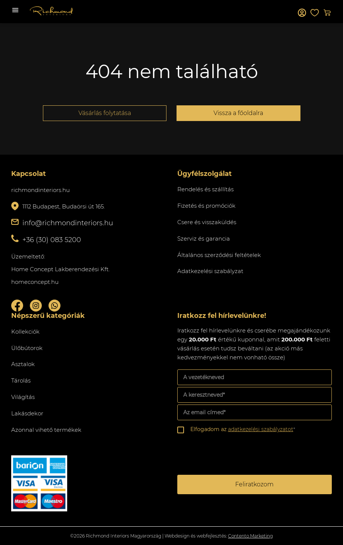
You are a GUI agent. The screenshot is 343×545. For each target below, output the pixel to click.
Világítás (23, 396)
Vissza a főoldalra (238, 113)
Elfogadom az (242, 429)
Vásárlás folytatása (104, 113)
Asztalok (23, 364)
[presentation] (234, 455)
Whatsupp (54, 306)
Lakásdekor (27, 413)
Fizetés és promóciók (206, 205)
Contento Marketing (250, 536)
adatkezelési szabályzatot (260, 429)
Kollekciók (25, 331)
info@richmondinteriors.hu (67, 223)
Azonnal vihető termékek (46, 429)
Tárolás (21, 380)
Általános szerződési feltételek (219, 254)
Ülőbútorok (27, 348)
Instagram (36, 306)
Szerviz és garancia (203, 238)
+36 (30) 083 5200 (51, 240)
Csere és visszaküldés (206, 222)
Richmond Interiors (51, 10)
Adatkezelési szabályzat (210, 271)
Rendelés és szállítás (205, 189)
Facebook (17, 306)
